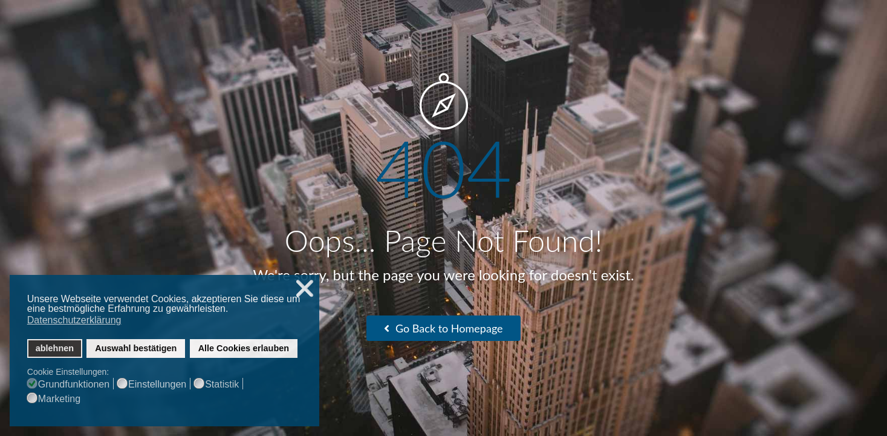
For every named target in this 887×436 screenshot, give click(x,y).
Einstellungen (157, 384)
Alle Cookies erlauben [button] (243, 348)
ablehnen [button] (55, 348)
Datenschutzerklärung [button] (74, 320)
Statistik (222, 384)
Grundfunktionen (73, 384)
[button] (232, 310)
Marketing (59, 399)
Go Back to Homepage (443, 328)
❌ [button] (304, 288)
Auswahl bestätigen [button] (136, 348)
